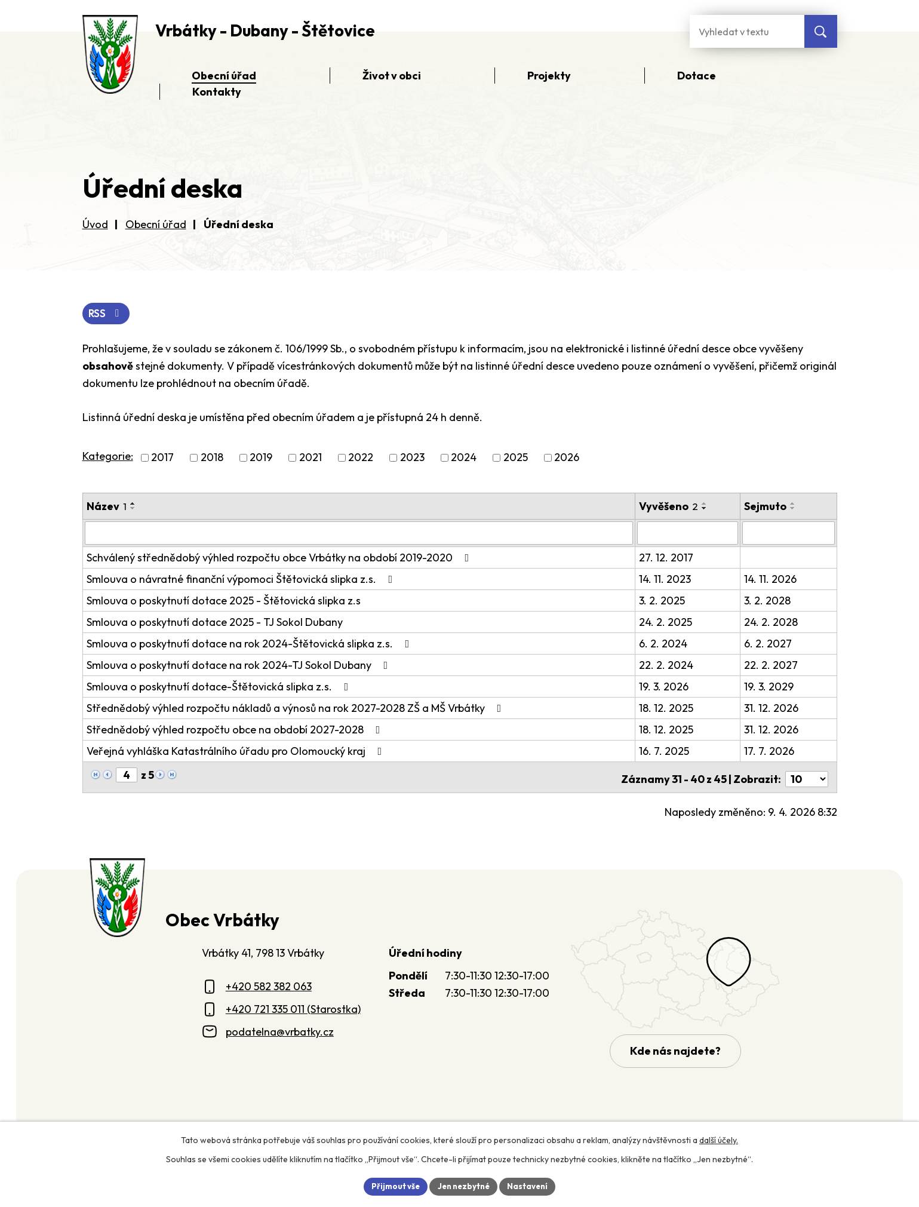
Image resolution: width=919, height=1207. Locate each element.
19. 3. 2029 (769, 686)
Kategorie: (107, 457)
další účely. (718, 1139)
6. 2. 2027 (768, 643)
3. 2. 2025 (663, 600)
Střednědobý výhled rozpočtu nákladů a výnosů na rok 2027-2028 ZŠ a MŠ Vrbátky (296, 708)
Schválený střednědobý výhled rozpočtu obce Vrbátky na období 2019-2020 (280, 557)
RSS (107, 314)
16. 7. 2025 (665, 751)
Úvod (95, 224)
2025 (515, 458)
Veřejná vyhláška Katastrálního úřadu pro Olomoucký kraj (237, 751)
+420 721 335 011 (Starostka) (293, 1006)
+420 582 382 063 (269, 983)
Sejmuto (766, 507)
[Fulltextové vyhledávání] (747, 31)
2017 (162, 458)
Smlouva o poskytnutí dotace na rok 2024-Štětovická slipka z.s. (250, 643)
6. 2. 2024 (664, 643)
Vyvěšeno (669, 507)
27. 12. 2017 (667, 557)
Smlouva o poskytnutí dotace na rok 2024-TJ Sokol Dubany (240, 665)
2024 (464, 458)
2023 (412, 458)
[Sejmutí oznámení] (789, 533)
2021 (310, 458)
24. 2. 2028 (771, 622)
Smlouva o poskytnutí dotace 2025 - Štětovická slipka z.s (224, 600)
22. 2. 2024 (667, 665)
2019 (261, 458)
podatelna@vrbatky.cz (280, 1028)
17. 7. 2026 (770, 751)
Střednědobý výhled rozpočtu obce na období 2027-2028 (236, 729)
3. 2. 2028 (768, 600)
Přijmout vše (392, 1185)
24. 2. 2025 (666, 622)
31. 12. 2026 (772, 708)
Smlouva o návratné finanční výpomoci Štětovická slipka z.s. (242, 579)
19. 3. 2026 (664, 686)
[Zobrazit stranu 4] (126, 774)
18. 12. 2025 (667, 708)
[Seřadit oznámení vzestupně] (133, 504)
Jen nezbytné (464, 1185)
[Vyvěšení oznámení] (688, 533)
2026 (566, 458)
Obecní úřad (155, 224)
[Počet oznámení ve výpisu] (806, 775)
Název (107, 507)
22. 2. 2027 (771, 665)
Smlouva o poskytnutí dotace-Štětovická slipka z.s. (220, 686)
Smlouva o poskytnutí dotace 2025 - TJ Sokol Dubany (215, 622)
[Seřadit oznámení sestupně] (133, 508)
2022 (360, 458)
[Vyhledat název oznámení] (359, 533)
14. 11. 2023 (665, 579)
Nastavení (532, 1185)
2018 (212, 458)
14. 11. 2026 (771, 579)
